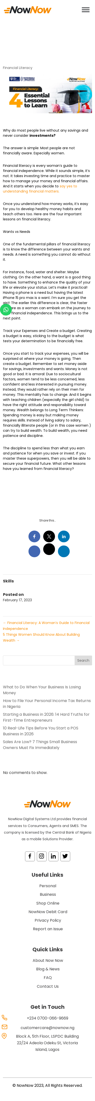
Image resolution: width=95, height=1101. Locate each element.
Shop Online (47, 903)
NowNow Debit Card (47, 912)
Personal (47, 886)
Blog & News (48, 969)
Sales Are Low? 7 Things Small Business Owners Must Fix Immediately (40, 744)
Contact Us (48, 986)
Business (48, 894)
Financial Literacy (17, 67)
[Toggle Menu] (86, 9)
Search (83, 660)
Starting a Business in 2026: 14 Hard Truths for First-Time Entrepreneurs (46, 717)
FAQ (48, 977)
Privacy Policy (48, 920)
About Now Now (48, 960)
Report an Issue (48, 929)
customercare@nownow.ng (47, 1028)
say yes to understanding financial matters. (40, 189)
